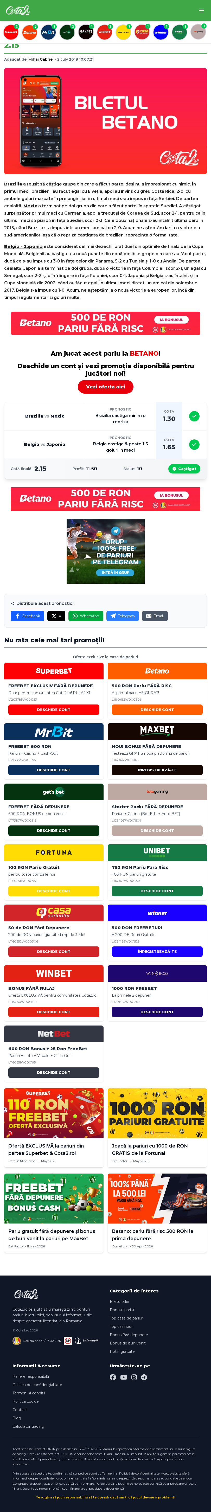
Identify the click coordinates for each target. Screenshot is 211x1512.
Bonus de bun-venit (128, 1343)
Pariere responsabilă (30, 1376)
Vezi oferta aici (105, 387)
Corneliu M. (120, 1246)
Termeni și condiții (28, 1393)
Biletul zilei (119, 1301)
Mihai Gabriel (41, 59)
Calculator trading (28, 1426)
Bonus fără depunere (129, 1334)
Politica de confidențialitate (37, 1384)
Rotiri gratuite (122, 1351)
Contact (19, 1409)
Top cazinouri (121, 1326)
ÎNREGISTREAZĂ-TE (157, 770)
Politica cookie (25, 1401)
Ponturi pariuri (122, 1310)
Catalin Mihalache (21, 1161)
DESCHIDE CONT (54, 709)
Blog (16, 1418)
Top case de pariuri (126, 1318)
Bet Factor (119, 1161)
